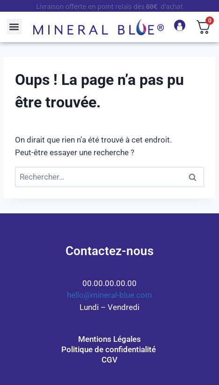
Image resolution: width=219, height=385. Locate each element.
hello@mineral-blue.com (109, 295)
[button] (14, 26)
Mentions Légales (109, 339)
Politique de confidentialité (109, 349)
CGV (109, 359)
